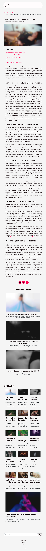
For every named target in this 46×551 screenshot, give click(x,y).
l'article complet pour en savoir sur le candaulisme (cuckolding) (25, 237)
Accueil (6, 12)
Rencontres (23, 540)
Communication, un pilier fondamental (14, 57)
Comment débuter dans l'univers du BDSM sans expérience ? (23, 342)
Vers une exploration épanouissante (14, 62)
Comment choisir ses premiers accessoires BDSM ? (23, 371)
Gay (23, 544)
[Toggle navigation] (7, 5)
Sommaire (10, 49)
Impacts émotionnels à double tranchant (14, 54)
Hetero (23, 538)
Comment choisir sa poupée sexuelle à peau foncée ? (23, 314)
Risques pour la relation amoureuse (14, 60)
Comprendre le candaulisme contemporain (15, 52)
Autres (23, 547)
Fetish (11, 12)
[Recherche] (21, 534)
